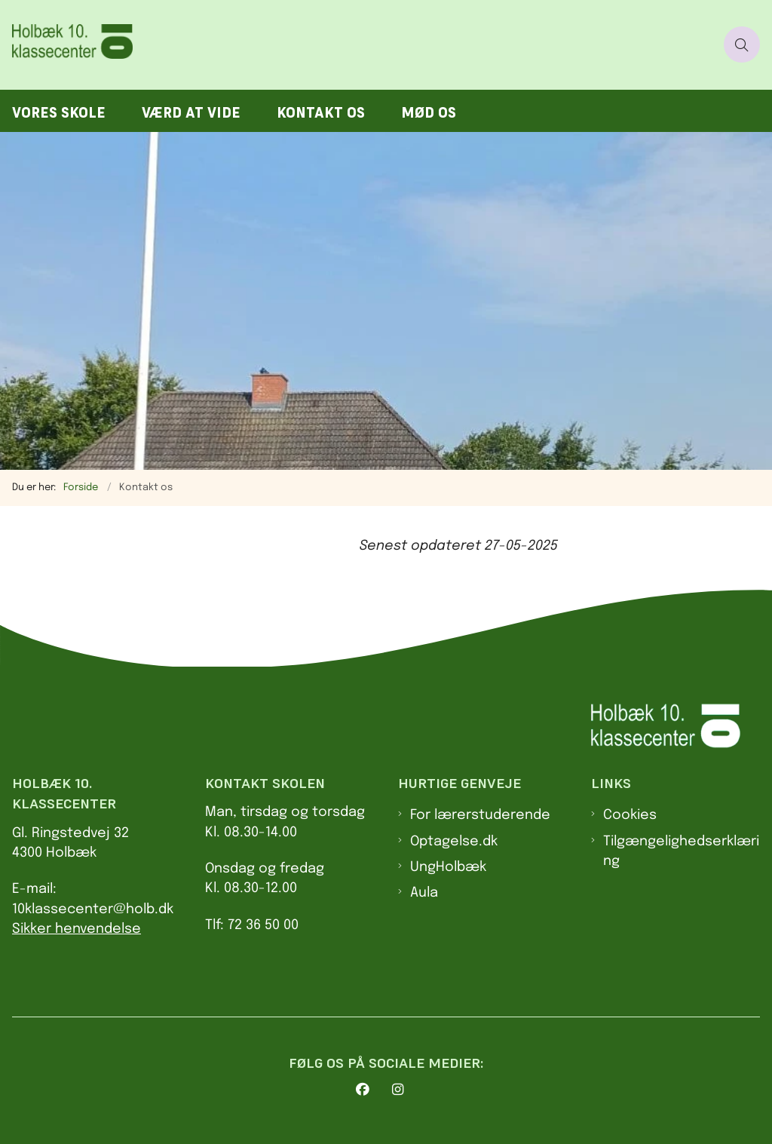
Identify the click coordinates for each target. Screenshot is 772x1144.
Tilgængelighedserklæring (681, 851)
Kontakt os (321, 112)
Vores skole (59, 112)
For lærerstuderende (480, 815)
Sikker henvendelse (76, 929)
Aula (424, 893)
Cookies (630, 815)
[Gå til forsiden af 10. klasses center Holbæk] (81, 45)
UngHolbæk (448, 867)
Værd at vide (191, 112)
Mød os (428, 112)
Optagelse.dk (454, 841)
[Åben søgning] (742, 44)
